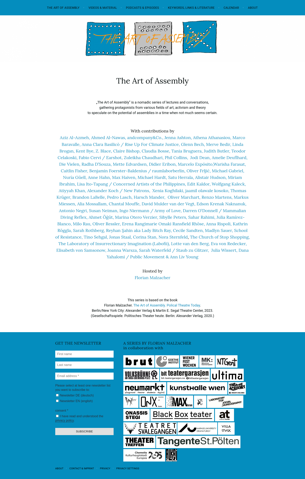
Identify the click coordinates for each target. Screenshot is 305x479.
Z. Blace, (104, 151)
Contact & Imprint (81, 468)
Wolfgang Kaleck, (229, 184)
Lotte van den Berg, (190, 243)
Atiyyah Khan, (73, 190)
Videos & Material (103, 8)
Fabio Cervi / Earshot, (101, 157)
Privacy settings (127, 468)
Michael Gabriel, (228, 170)
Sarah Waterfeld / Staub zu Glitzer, (175, 250)
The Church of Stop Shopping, (220, 237)
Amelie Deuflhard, (229, 157)
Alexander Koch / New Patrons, (118, 190)
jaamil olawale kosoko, (207, 190)
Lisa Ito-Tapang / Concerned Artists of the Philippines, (131, 184)
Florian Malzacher (152, 277)
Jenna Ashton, (178, 137)
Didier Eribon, (163, 164)
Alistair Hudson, (211, 177)
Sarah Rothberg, (89, 230)
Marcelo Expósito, (195, 164)
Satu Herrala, (181, 177)
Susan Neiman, (103, 210)
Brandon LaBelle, (89, 197)
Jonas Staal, (120, 237)
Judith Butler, (217, 151)
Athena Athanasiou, (212, 137)
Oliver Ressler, (106, 223)
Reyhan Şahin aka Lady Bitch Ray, (139, 230)
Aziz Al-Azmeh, (75, 137)
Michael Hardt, (152, 177)
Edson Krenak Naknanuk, (221, 203)
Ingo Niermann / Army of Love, (150, 210)
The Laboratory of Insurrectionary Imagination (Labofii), (114, 243)
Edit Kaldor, (199, 184)
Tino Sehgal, (96, 237)
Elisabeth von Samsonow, (81, 250)
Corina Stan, (145, 237)
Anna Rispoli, (219, 223)
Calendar (231, 8)
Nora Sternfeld (173, 237)
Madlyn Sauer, (219, 230)
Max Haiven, (124, 177)
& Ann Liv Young (182, 257)
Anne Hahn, (99, 177)
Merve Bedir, (219, 144)
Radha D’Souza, (97, 164)
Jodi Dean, (200, 157)
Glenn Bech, (193, 144)
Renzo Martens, (217, 197)
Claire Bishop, (127, 151)
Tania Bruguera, (187, 151)
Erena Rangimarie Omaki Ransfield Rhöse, (163, 223)
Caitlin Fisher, (74, 170)
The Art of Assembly (63, 8)
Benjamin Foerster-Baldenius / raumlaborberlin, (137, 170)
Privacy (105, 468)
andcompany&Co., (145, 137)
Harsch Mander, (148, 197)
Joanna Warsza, (122, 250)
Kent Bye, (85, 151)
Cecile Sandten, (188, 230)
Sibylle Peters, (173, 217)
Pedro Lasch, (119, 197)
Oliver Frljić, (199, 170)
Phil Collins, (176, 157)
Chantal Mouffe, (124, 203)
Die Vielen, (69, 164)
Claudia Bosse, (156, 151)
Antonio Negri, (73, 210)
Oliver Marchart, (184, 197)
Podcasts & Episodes (142, 8)
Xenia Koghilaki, (168, 190)
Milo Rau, (82, 223)
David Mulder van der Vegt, (168, 203)
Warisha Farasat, (229, 164)
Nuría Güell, (75, 177)
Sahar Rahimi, (202, 217)
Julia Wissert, (224, 250)
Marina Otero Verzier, (136, 217)
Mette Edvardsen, (130, 164)
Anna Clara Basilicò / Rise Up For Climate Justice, (131, 144)
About (253, 8)
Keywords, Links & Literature (191, 8)
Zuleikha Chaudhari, (144, 157)
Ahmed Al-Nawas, (108, 137)
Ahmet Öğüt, (101, 217)
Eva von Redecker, (229, 243)
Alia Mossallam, (92, 203)
